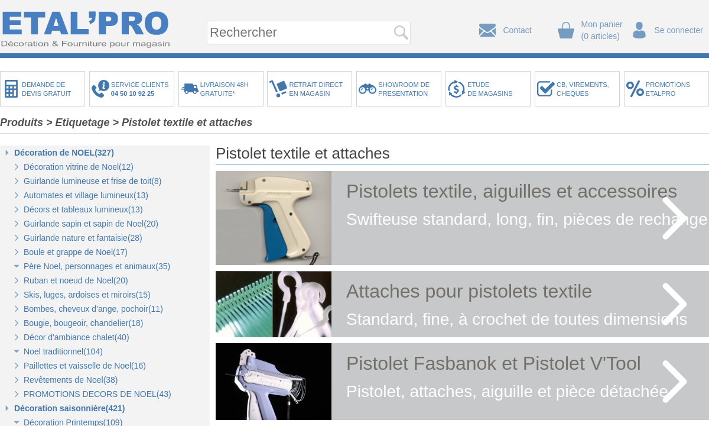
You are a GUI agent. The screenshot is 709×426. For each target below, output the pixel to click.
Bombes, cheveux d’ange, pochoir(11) (93, 309)
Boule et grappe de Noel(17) (76, 252)
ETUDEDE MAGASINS (489, 89)
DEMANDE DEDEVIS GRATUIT (46, 89)
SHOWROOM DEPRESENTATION (404, 89)
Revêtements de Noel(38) (71, 380)
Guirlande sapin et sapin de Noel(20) (91, 223)
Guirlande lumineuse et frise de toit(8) (92, 181)
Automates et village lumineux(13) (86, 195)
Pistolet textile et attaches (187, 122)
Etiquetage (83, 122)
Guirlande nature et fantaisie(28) (83, 238)
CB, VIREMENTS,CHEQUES (583, 89)
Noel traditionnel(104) (63, 351)
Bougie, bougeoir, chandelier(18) (83, 323)
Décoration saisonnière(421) (69, 408)
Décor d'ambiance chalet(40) (76, 337)
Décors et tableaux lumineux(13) (83, 209)
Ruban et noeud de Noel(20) (76, 280)
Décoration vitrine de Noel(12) (79, 167)
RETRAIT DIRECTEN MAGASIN (316, 89)
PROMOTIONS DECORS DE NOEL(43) (97, 394)
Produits (21, 122)
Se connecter (679, 30)
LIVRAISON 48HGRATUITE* (224, 89)
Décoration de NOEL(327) (64, 152)
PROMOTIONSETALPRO (668, 89)
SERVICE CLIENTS (142, 89)
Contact (517, 30)
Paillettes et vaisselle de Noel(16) (85, 365)
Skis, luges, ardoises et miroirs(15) (87, 294)
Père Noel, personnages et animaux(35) (97, 266)
